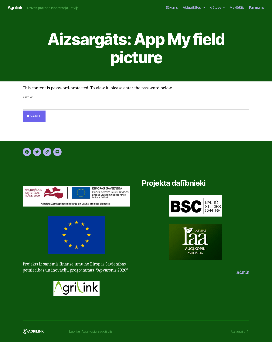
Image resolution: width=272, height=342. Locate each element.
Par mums (256, 7)
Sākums (172, 7)
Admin (243, 272)
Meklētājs (237, 7)
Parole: (136, 102)
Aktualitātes (192, 7)
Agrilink (15, 7)
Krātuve (215, 7)
